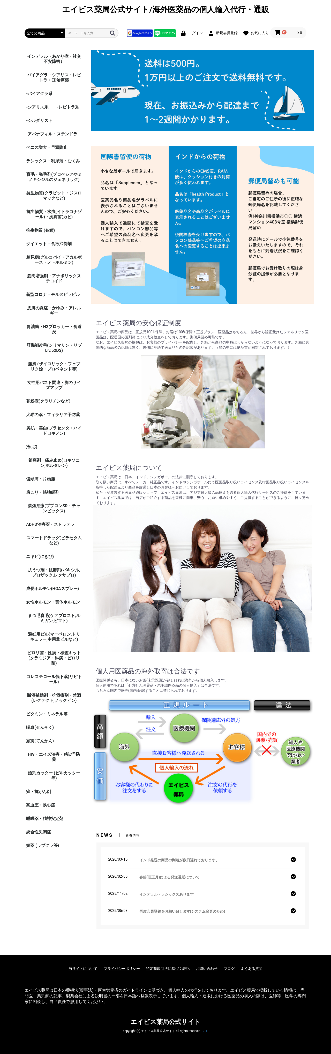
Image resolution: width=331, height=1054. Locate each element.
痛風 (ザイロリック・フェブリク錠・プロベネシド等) (54, 366)
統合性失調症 (38, 832)
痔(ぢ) (31, 446)
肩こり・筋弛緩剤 (42, 492)
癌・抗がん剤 (38, 791)
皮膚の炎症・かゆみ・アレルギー (54, 311)
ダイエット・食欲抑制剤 (49, 243)
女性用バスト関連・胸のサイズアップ (54, 385)
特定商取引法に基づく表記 (168, 968)
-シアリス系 (37, 107)
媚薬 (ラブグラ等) (42, 845)
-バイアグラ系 (39, 93)
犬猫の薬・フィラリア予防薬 (53, 414)
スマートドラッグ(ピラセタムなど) (54, 540)
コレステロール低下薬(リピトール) (54, 679)
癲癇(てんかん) (40, 740)
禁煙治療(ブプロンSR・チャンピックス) (54, 508)
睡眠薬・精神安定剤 (44, 818)
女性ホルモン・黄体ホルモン (53, 602)
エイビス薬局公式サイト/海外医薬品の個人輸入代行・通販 (165, 9)
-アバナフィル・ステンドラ (51, 134)
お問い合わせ (206, 968)
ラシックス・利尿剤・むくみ (53, 160)
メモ (205, 1031)
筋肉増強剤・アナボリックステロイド (54, 278)
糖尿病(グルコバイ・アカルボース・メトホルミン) (54, 260)
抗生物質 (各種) (40, 230)
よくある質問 (251, 968)
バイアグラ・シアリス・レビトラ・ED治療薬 (54, 77)
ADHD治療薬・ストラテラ (50, 524)
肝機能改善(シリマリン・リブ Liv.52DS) (54, 348)
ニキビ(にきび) (40, 556)
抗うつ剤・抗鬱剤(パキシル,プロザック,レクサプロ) (54, 573)
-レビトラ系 (68, 107)
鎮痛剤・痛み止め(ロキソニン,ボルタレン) (54, 463)
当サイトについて (83, 968)
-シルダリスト (39, 120)
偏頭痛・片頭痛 (40, 478)
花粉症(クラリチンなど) (48, 401)
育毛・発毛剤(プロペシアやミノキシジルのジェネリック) (54, 177)
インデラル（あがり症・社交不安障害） (54, 59)
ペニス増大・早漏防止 (46, 147)
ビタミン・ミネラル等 (46, 713)
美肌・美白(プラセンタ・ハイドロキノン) (54, 431)
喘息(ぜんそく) (40, 727)
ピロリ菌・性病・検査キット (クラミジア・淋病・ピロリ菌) (54, 658)
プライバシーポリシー (122, 968)
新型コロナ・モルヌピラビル (53, 294)
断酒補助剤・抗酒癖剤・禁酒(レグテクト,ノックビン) (54, 698)
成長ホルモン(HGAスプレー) (52, 588)
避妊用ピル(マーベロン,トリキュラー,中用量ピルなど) (54, 637)
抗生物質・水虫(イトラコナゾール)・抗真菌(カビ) (54, 214)
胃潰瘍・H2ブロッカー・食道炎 (54, 329)
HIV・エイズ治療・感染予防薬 (54, 757)
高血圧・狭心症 (40, 805)
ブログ (229, 968)
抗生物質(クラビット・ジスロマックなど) (54, 196)
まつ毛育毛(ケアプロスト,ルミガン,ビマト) (54, 618)
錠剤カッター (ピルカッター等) (54, 775)
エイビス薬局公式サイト (166, 1022)
